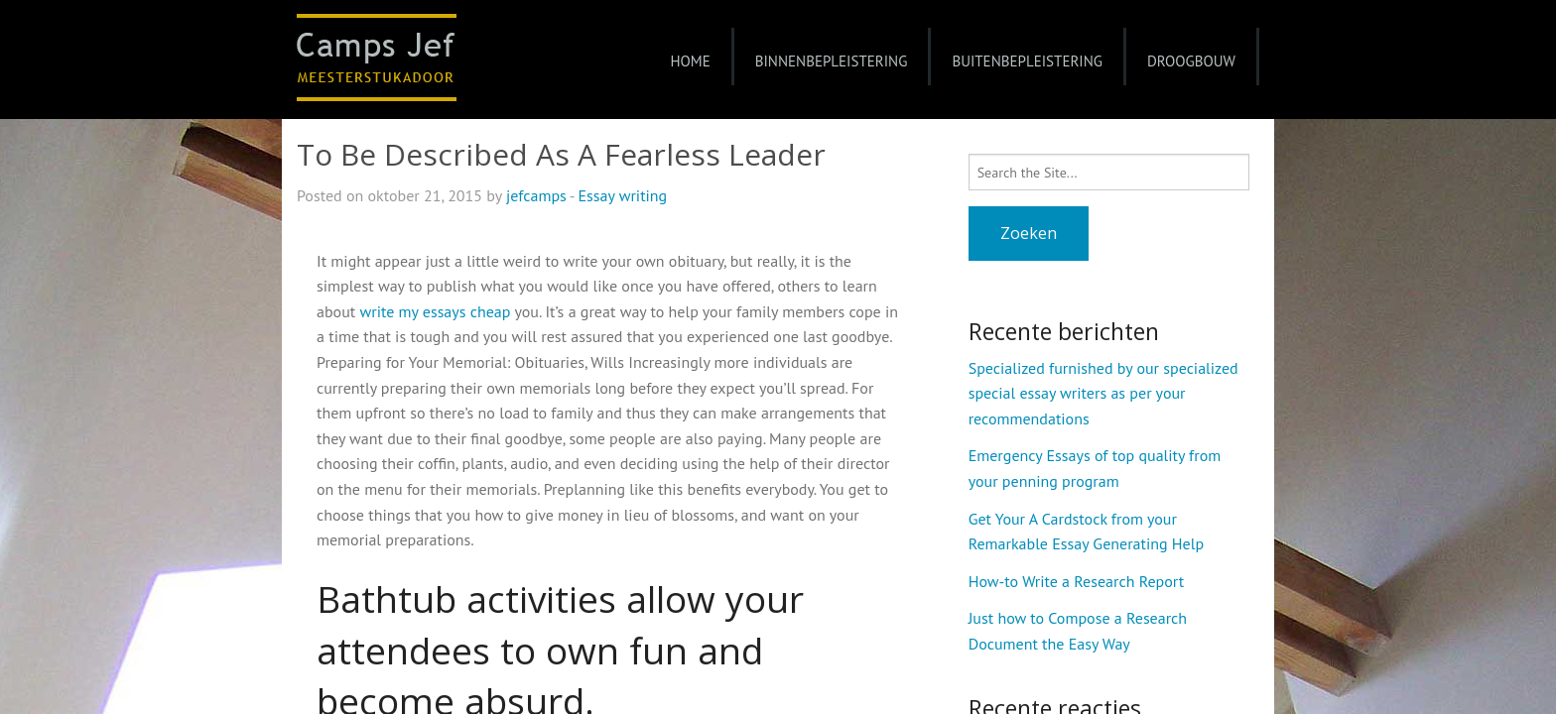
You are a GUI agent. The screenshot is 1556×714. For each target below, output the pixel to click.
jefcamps (536, 195)
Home (690, 61)
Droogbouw (1191, 61)
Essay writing (623, 195)
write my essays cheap (434, 311)
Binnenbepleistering (831, 61)
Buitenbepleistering (1027, 61)
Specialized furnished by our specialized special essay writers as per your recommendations (1103, 393)
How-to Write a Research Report (1076, 581)
